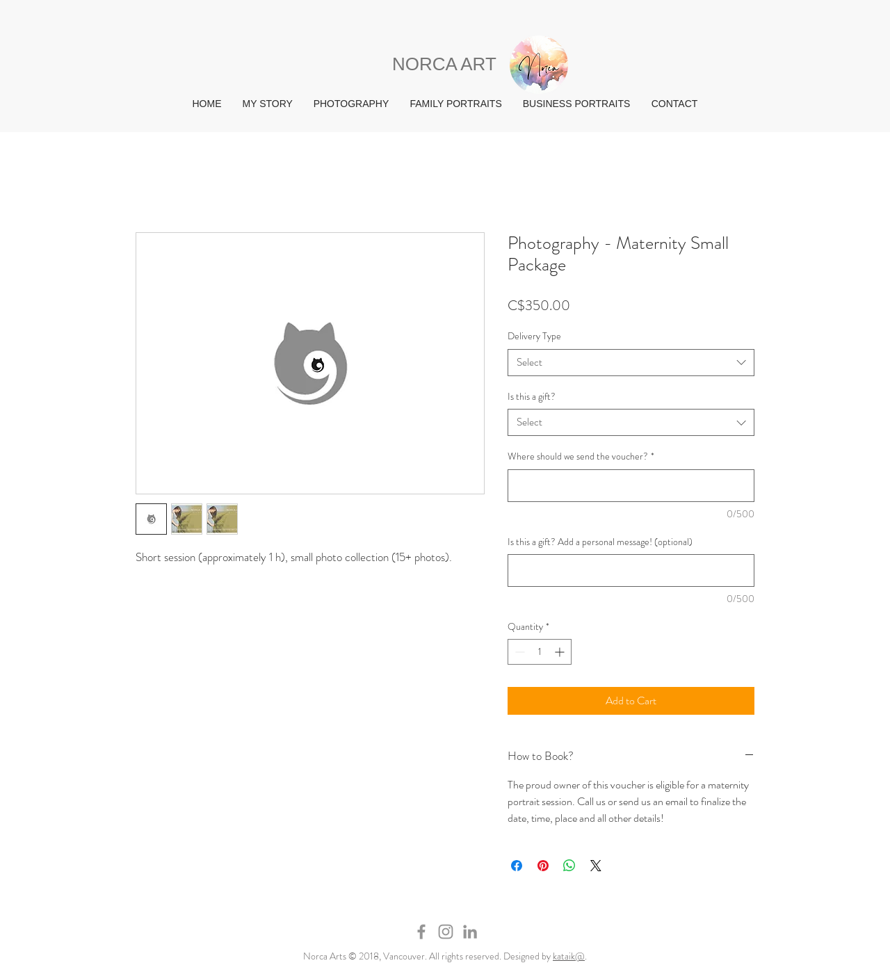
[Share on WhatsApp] (569, 865)
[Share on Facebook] (516, 865)
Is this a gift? (532, 396)
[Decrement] (518, 652)
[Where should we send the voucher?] (631, 486)
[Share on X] (596, 865)
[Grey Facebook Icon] (421, 931)
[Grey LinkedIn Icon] (470, 931)
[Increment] (560, 652)
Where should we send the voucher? (581, 456)
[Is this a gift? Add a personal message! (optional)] (631, 570)
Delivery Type (534, 336)
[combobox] (631, 362)
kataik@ (569, 956)
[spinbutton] (539, 652)
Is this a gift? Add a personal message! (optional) (600, 542)
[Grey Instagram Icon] (445, 931)
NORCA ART (444, 64)
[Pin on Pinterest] (543, 865)
